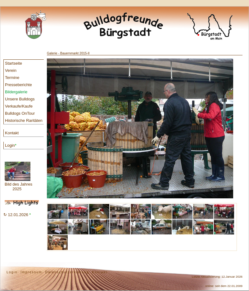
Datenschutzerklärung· (67, 272)
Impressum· (31, 272)
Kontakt (12, 133)
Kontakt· (100, 272)
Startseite (13, 63)
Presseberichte (18, 84)
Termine (12, 77)
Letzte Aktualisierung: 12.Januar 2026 (217, 276)
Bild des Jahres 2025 (18, 176)
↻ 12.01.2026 (17, 214)
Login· (13, 272)
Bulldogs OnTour (20, 113)
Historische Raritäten (24, 120)
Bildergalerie (16, 92)
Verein (10, 70)
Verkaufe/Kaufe (19, 106)
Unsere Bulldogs (19, 99)
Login (10, 145)
